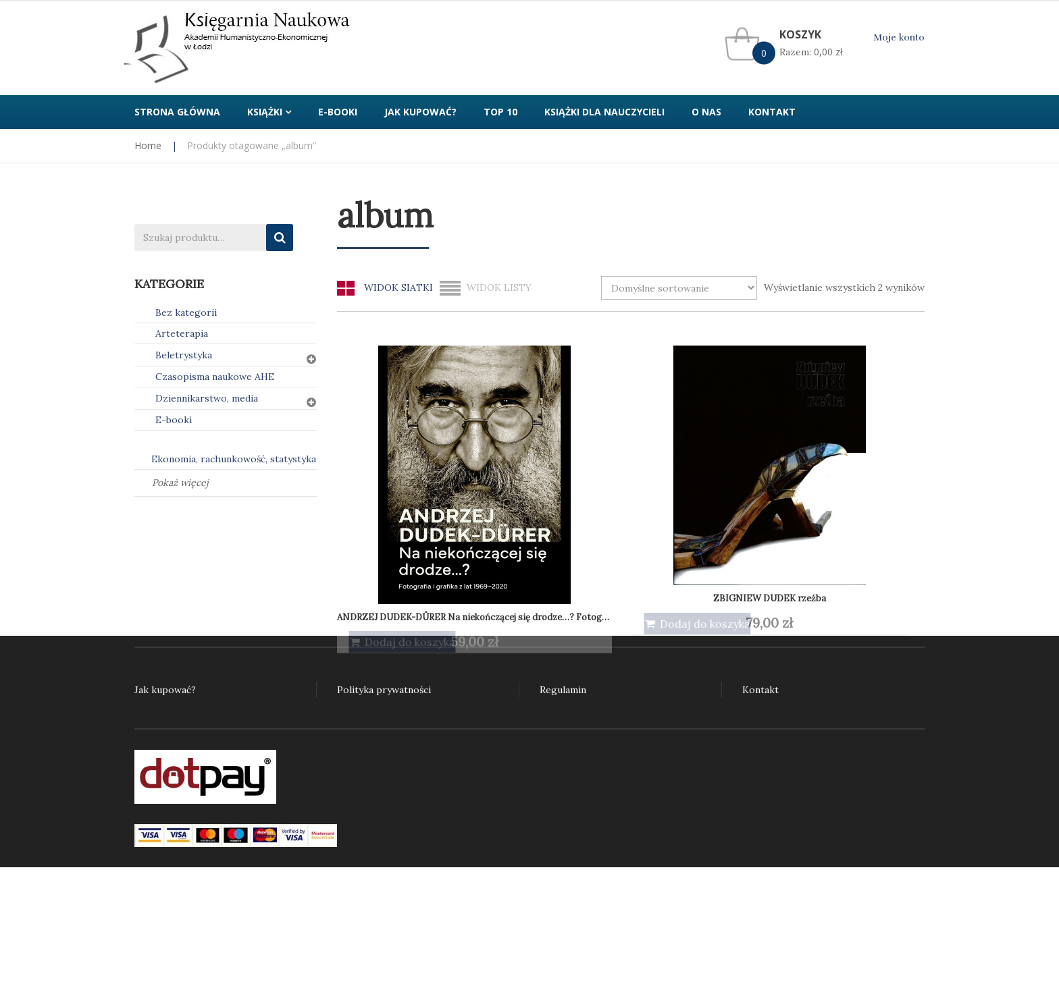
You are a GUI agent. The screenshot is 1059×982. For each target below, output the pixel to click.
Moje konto (899, 37)
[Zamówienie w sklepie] (679, 288)
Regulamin (563, 690)
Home (147, 145)
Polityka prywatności (384, 690)
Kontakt (760, 690)
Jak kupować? (165, 690)
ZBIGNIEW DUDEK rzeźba (554, 473)
